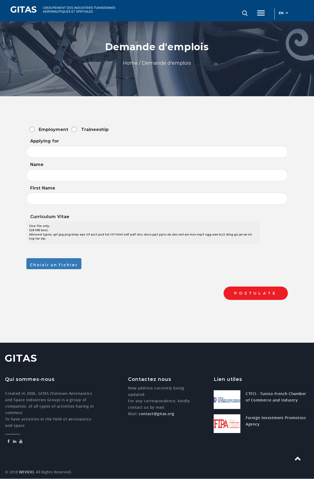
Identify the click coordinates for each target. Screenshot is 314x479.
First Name (42, 188)
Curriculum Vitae (49, 216)
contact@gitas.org (156, 413)
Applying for (44, 141)
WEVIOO (26, 471)
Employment (53, 129)
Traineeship (95, 129)
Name (36, 164)
